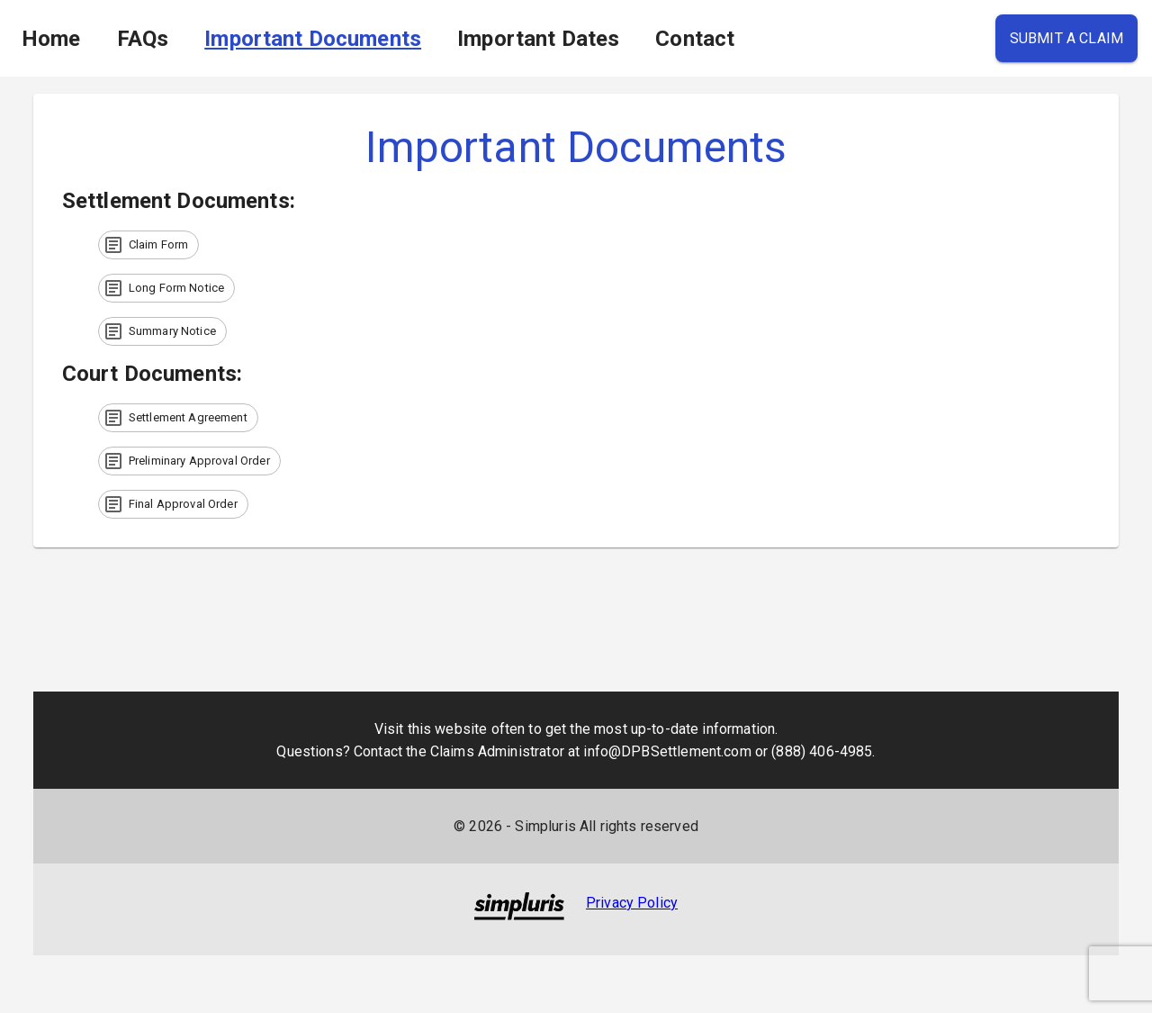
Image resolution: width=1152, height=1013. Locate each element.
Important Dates (538, 38)
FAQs (143, 38)
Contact (694, 38)
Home (51, 38)
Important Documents (312, 38)
